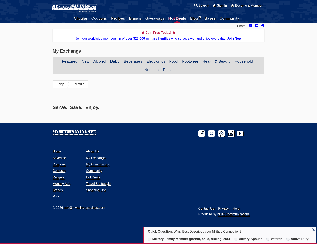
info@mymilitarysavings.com (84, 207)
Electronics (155, 61)
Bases (210, 18)
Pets (167, 70)
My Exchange (96, 158)
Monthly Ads (61, 183)
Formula (79, 84)
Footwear (190, 61)
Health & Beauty (216, 61)
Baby (115, 61)
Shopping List (96, 190)
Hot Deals (177, 18)
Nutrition (151, 70)
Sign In (220, 5)
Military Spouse (248, 239)
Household (244, 61)
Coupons (99, 18)
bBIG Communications (233, 214)
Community (229, 18)
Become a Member (246, 5)
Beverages (133, 61)
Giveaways (154, 18)
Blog (195, 18)
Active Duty (297, 239)
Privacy (223, 208)
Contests (59, 170)
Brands (135, 18)
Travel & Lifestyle (98, 183)
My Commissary (97, 164)
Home (57, 151)
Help (236, 208)
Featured (70, 61)
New (85, 61)
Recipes (118, 18)
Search (201, 5)
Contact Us (206, 208)
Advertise (59, 158)
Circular (80, 18)
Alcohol (99, 61)
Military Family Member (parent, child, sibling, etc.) (189, 239)
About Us (92, 151)
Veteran (274, 239)
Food (173, 61)
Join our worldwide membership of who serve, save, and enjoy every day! (158, 35)
